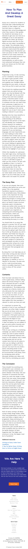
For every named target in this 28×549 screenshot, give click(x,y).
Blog (14, 513)
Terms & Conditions (14, 516)
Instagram (14, 532)
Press (14, 511)
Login (25, 2)
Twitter (14, 527)
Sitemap (14, 518)
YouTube (14, 530)
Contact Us (14, 524)
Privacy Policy (14, 515)
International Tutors (14, 501)
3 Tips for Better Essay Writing (12, 446)
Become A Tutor (14, 503)
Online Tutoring (14, 499)
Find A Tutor (19, 2)
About (14, 508)
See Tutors (14, 498)
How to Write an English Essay (11, 448)
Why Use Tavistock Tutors (14, 510)
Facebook (14, 525)
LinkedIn (14, 529)
